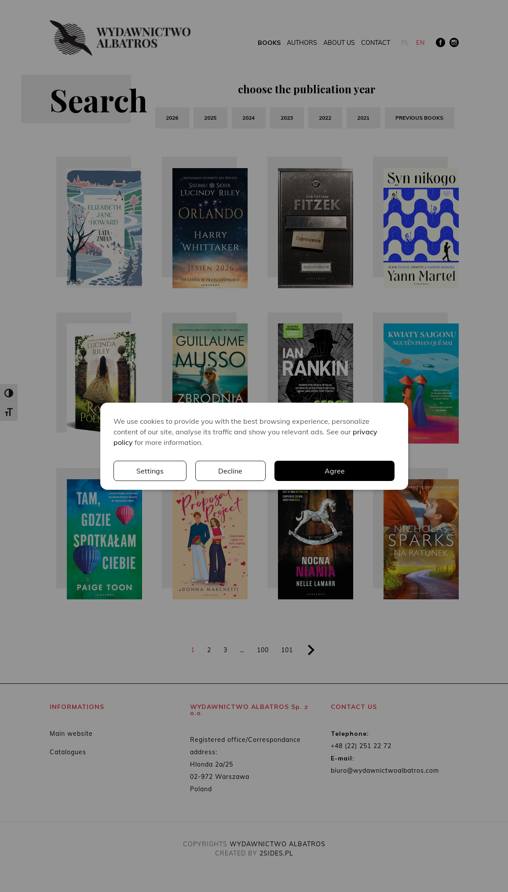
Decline (359, 470)
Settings (279, 470)
